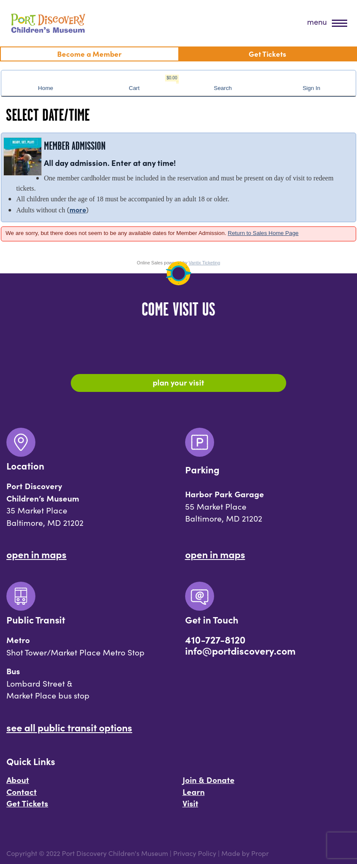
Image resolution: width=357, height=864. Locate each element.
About (17, 779)
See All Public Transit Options (69, 727)
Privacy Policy (194, 853)
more (78, 209)
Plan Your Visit (178, 382)
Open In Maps (36, 554)
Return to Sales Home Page (263, 233)
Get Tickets (27, 803)
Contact (21, 791)
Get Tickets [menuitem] (267, 53)
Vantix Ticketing (204, 262)
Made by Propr (245, 853)
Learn (194, 791)
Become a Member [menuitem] (89, 53)
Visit (190, 803)
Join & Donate (209, 779)
